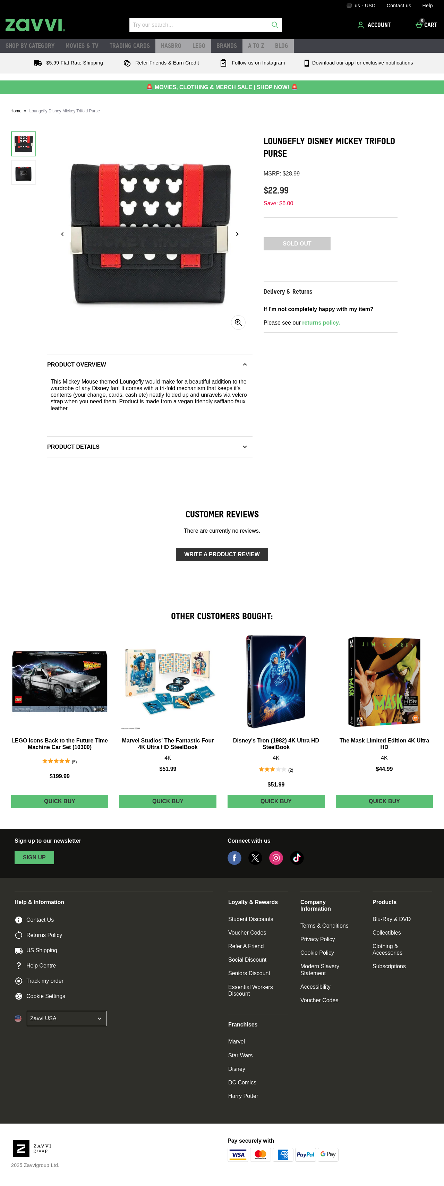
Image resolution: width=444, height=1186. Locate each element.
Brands (226, 45)
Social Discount (247, 960)
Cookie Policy (317, 953)
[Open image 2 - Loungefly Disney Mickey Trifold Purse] (23, 172)
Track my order (39, 981)
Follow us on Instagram (250, 63)
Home (16, 111)
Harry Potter (243, 1096)
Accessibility (315, 987)
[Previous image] (62, 234)
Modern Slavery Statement (319, 969)
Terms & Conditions (324, 926)
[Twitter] (255, 863)
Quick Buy (72, 803)
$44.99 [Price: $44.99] (384, 769)
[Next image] (237, 234)
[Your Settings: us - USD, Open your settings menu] (361, 5)
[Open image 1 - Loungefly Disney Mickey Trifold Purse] (23, 143)
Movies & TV (82, 45)
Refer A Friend (246, 946)
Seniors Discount (249, 973)
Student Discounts (250, 919)
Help (427, 5)
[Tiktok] (297, 863)
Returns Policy (38, 935)
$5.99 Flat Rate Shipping (67, 63)
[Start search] (275, 25)
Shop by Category (30, 45)
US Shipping (36, 950)
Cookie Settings (40, 996)
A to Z (256, 45)
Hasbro (171, 45)
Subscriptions (389, 966)
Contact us (399, 5)
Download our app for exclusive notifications (357, 63)
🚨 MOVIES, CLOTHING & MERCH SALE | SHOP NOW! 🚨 (222, 87)
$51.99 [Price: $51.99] (168, 769)
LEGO (199, 45)
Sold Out (297, 244)
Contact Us (34, 920)
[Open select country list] (67, 1018)
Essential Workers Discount (250, 990)
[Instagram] (276, 863)
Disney (236, 1069)
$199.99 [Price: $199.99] (60, 776)
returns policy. (321, 323)
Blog (281, 45)
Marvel (236, 1042)
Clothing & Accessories (387, 949)
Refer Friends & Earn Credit (159, 63)
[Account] (375, 25)
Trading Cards (130, 45)
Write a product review (221, 554)
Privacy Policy (317, 939)
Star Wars (240, 1055)
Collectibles (387, 933)
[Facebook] (234, 863)
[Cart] (428, 25)
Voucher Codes (247, 933)
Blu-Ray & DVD (392, 919)
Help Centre (35, 966)
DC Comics (242, 1082)
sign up (34, 857)
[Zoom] (238, 322)
